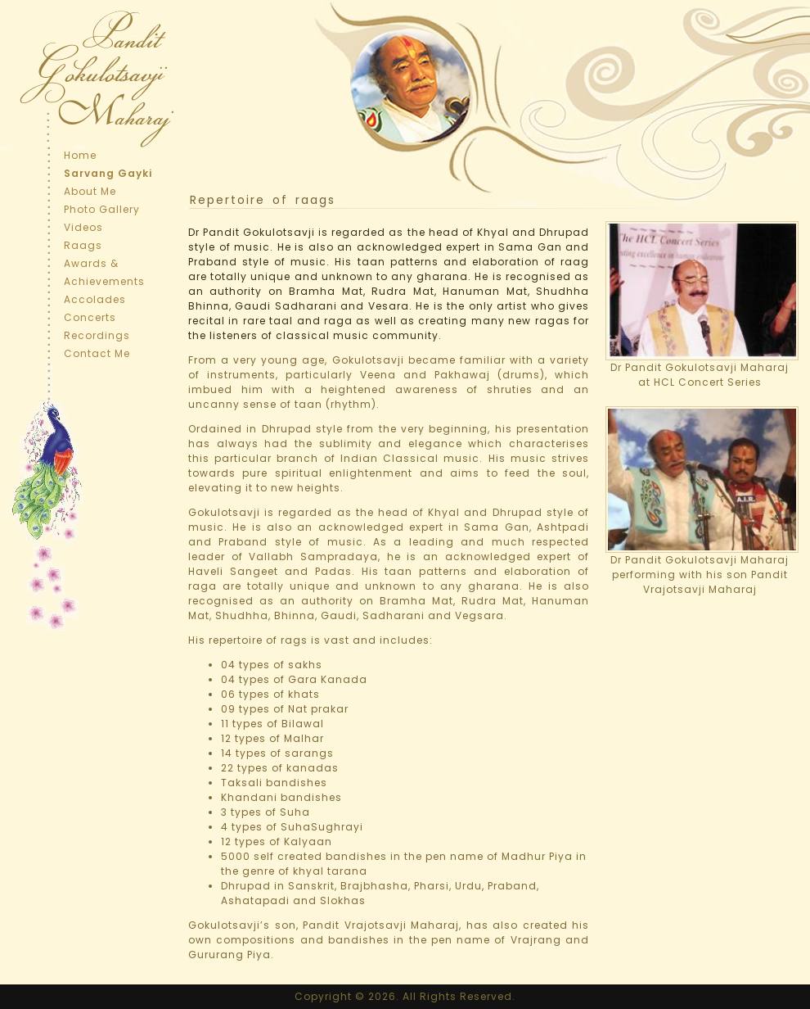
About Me (90, 191)
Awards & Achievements (104, 272)
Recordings (97, 335)
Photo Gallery (102, 209)
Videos (83, 227)
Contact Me (97, 353)
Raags (83, 245)
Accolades (95, 299)
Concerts (90, 317)
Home (80, 155)
